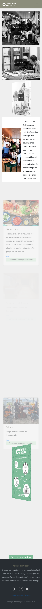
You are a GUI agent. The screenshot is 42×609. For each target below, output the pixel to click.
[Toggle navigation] (37, 4)
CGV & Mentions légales (21, 595)
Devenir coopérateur (21, 27)
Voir (7, 259)
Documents (21, 62)
